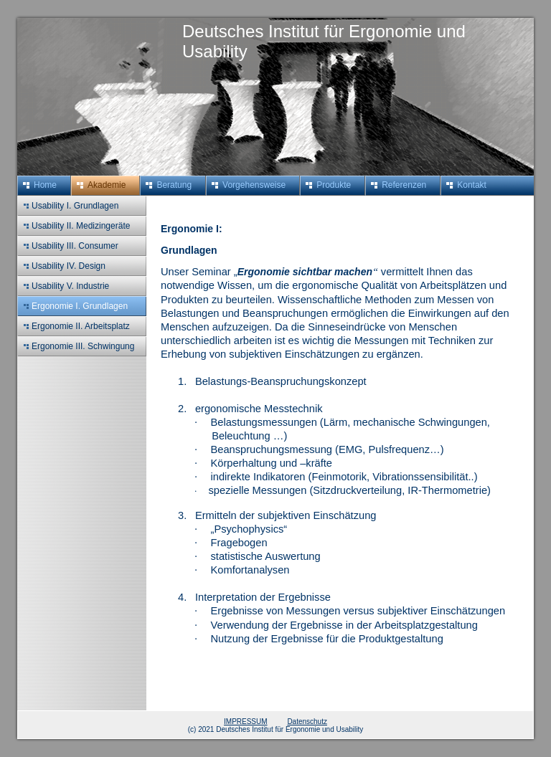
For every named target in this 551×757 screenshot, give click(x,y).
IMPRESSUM (246, 721)
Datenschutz (307, 721)
